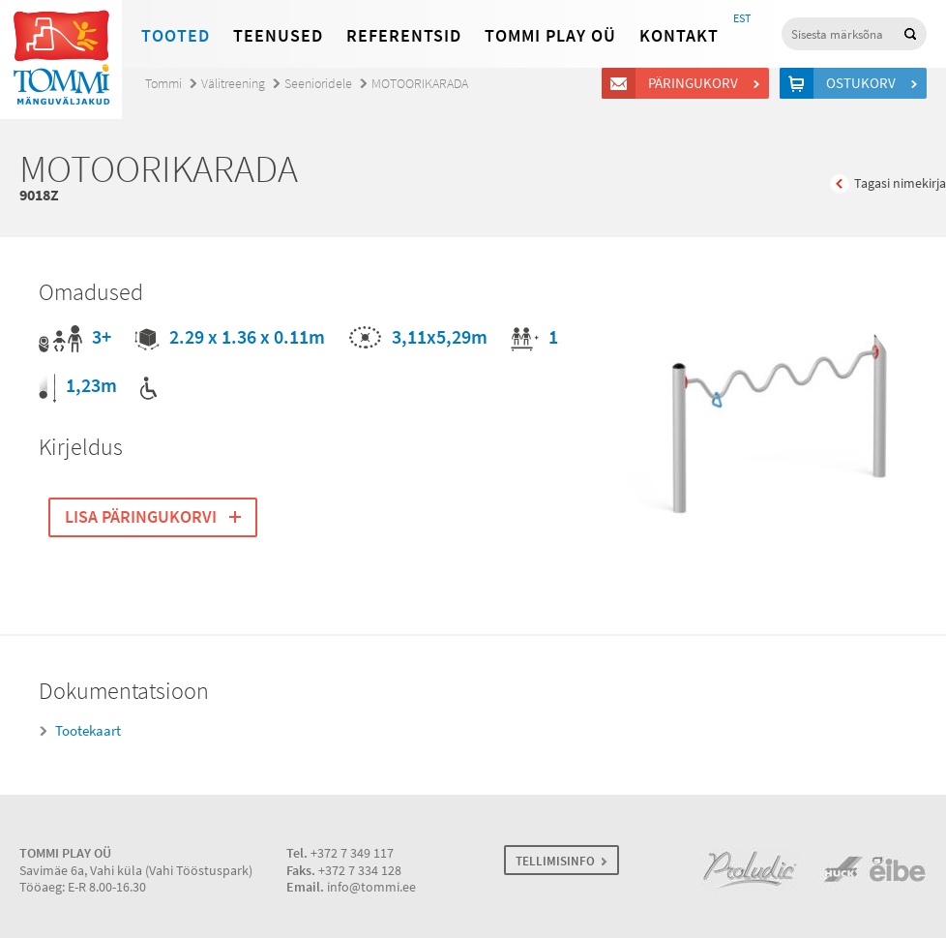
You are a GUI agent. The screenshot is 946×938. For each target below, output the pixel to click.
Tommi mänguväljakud (61, 59)
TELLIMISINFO (555, 861)
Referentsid (403, 35)
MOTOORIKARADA (419, 84)
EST (742, 18)
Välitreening (233, 84)
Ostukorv (863, 83)
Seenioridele (318, 84)
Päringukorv (696, 83)
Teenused (278, 35)
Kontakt (679, 35)
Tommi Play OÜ (550, 35)
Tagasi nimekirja (900, 183)
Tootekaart (88, 731)
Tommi (163, 84)
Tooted (175, 35)
